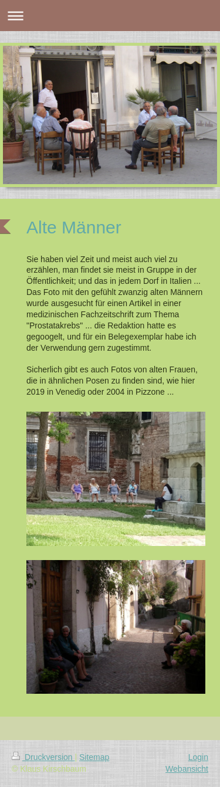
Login (198, 757)
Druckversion (43, 757)
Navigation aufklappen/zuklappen (110, 15)
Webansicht (186, 769)
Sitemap (94, 757)
